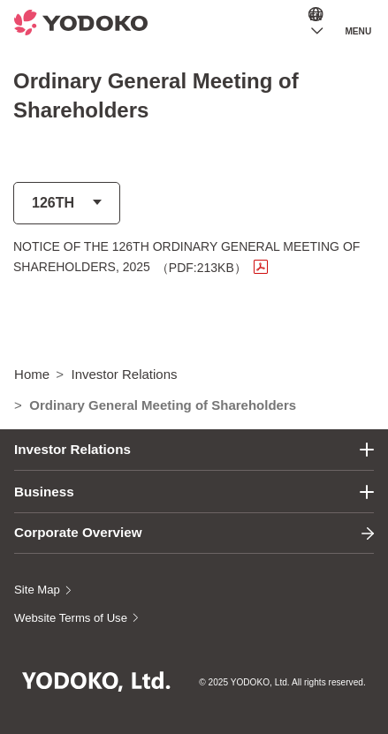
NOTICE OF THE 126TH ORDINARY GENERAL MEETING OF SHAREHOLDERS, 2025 (186, 256)
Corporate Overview (77, 532)
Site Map (37, 589)
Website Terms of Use (70, 617)
